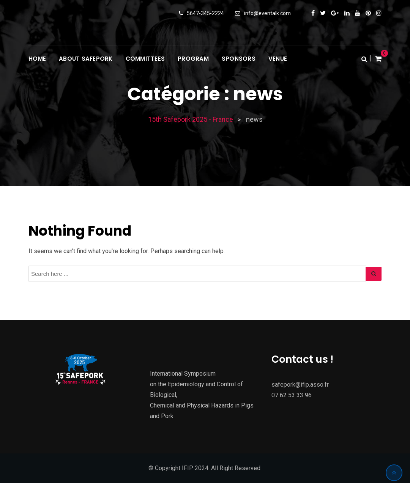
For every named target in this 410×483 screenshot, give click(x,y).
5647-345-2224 (205, 13)
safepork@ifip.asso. (298, 384)
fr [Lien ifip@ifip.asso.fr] (327, 384)
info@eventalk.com (267, 13)
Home (37, 59)
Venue (277, 59)
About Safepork (86, 59)
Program (193, 59)
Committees (145, 59)
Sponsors (238, 59)
